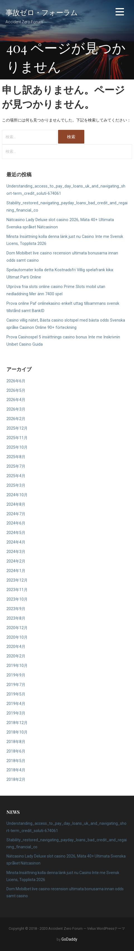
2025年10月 (17, 447)
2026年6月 (15, 381)
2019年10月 (17, 665)
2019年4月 (15, 703)
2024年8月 (15, 504)
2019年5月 (15, 694)
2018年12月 (17, 722)
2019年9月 (15, 675)
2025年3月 (15, 485)
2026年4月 (15, 399)
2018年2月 (15, 779)
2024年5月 (15, 532)
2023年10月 (17, 599)
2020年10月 (17, 637)
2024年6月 (15, 523)
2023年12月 (17, 580)
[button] (119, 13)
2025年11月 (17, 437)
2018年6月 (15, 751)
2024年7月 (15, 514)
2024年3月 (15, 551)
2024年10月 (17, 495)
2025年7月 (15, 466)
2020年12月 (17, 628)
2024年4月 (15, 542)
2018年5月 (15, 760)
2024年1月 (15, 570)
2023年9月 (15, 608)
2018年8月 (15, 741)
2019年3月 (15, 713)
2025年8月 (15, 457)
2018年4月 (15, 770)
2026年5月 (15, 390)
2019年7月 (15, 684)
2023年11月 (17, 589)
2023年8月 (15, 618)
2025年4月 (15, 476)
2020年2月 (15, 656)
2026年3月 (15, 409)
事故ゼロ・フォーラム (42, 12)
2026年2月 (15, 418)
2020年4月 (15, 646)
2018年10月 (17, 732)
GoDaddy (69, 939)
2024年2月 (15, 561)
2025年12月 (17, 428)
